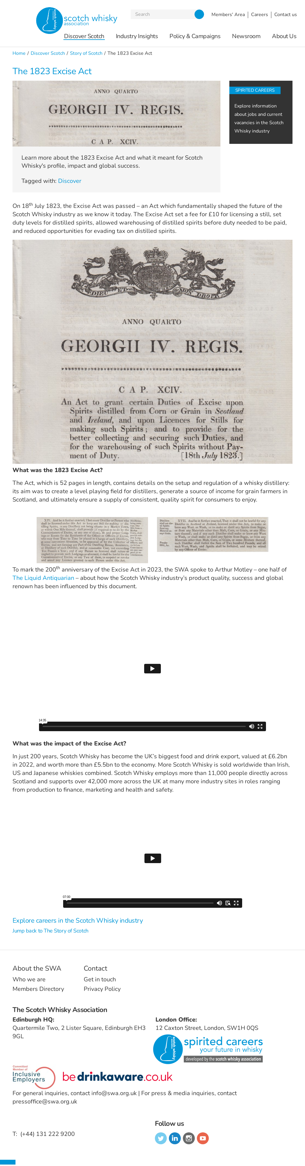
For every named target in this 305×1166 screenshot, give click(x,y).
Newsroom (246, 36)
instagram (189, 1138)
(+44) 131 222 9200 (47, 1134)
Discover (69, 181)
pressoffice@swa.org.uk (45, 1101)
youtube (203, 1138)
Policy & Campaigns (194, 36)
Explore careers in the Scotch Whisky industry (78, 920)
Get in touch (100, 979)
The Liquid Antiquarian (43, 578)
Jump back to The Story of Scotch (50, 930)
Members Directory (38, 989)
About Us (284, 36)
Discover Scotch (84, 36)
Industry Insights (137, 36)
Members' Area (228, 14)
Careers (259, 14)
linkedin (175, 1138)
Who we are (29, 979)
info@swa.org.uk (114, 1093)
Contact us (285, 14)
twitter (161, 1138)
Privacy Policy (102, 989)
